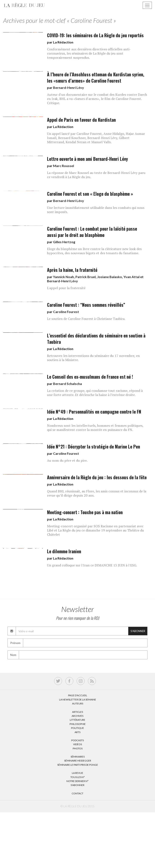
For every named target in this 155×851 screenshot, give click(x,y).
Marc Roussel (63, 166)
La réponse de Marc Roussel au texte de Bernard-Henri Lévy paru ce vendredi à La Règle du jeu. (96, 174)
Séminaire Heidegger (77, 760)
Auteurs (77, 703)
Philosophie (78, 724)
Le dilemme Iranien (64, 551)
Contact (77, 793)
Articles (77, 711)
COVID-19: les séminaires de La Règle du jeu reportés (95, 35)
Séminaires (78, 756)
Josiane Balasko (109, 277)
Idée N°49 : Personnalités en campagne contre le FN (94, 411)
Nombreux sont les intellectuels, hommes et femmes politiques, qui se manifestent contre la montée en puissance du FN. (95, 427)
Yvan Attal (131, 277)
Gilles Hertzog (64, 242)
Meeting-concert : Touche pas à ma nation (85, 512)
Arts (77, 732)
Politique (77, 728)
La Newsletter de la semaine (77, 699)
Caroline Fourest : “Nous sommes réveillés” (86, 305)
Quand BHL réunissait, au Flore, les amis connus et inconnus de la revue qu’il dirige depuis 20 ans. (96, 493)
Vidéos (77, 744)
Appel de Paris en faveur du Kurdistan (81, 119)
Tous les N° (77, 777)
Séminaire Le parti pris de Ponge (77, 764)
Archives (77, 715)
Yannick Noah (63, 277)
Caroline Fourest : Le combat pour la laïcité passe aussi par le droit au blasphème (92, 231)
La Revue (77, 772)
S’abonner (77, 785)
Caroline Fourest (66, 312)
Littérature (77, 719)
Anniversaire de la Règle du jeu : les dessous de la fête (97, 477)
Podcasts (77, 740)
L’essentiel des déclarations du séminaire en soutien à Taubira (96, 338)
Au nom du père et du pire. (67, 460)
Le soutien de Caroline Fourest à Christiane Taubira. (86, 318)
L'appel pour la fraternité (66, 288)
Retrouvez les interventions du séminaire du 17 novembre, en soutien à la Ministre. (93, 357)
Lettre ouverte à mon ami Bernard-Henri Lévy (87, 159)
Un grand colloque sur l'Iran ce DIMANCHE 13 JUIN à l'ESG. (92, 565)
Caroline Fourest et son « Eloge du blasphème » (90, 193)
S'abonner (138, 631)
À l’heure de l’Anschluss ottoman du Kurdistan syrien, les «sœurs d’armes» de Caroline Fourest (95, 77)
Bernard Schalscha (67, 384)
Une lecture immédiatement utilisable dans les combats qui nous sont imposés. (95, 209)
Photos (78, 748)
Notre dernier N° (77, 781)
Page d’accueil (77, 695)
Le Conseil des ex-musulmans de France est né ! (90, 376)
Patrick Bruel (85, 277)
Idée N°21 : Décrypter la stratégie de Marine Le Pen (93, 446)
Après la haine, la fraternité (72, 270)
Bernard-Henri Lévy (68, 87)
